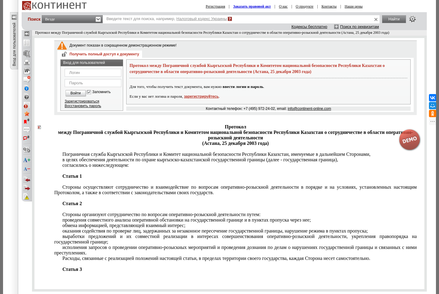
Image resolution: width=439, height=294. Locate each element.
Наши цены (354, 6)
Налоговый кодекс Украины (202, 18)
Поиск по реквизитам (359, 26)
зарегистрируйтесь (201, 96)
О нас (283, 6)
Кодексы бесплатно (309, 26)
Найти (394, 19)
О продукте (304, 6)
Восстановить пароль (83, 106)
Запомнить (101, 92)
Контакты (329, 6)
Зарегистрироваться (82, 101)
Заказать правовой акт (252, 6)
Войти (75, 93)
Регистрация (215, 6)
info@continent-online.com (309, 109)
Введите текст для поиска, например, (166, 18)
